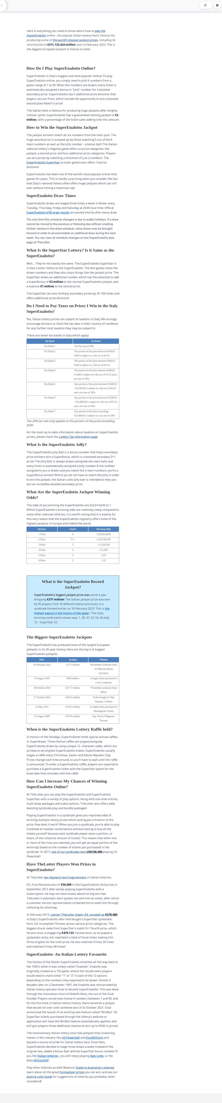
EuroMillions (94, 1038)
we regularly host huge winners (65, 877)
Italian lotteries (48, 1056)
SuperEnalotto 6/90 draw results (48, 212)
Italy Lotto (97, 1056)
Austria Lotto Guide (39, 1077)
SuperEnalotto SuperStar (43, 162)
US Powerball (71, 1038)
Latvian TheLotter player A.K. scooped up (83, 915)
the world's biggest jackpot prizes (75, 40)
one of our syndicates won (77, 852)
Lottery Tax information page (78, 437)
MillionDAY (41, 1060)
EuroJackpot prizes (72, 1072)
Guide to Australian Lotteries (95, 1067)
